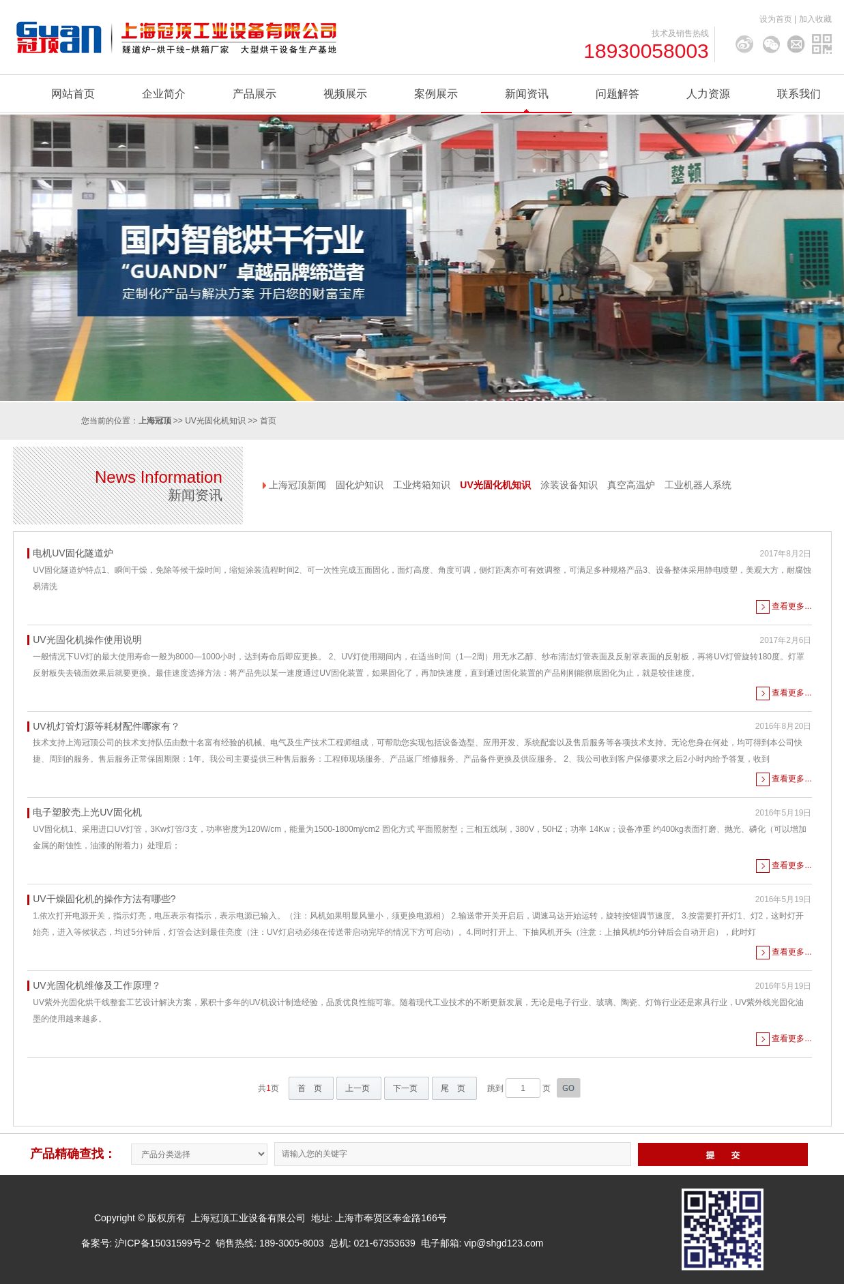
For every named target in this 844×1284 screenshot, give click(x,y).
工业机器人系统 (698, 484)
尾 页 (453, 1088)
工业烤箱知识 (421, 484)
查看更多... (791, 606)
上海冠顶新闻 (297, 484)
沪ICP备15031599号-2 (162, 1243)
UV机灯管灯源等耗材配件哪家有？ (106, 726)
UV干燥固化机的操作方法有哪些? (104, 898)
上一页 (357, 1088)
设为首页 (775, 19)
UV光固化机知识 (215, 420)
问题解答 (617, 94)
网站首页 (73, 94)
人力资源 (708, 94)
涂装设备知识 (569, 484)
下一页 (405, 1088)
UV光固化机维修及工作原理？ (96, 985)
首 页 (309, 1088)
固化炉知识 (359, 484)
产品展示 (254, 94)
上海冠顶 (155, 420)
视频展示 (345, 94)
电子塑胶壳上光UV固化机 (87, 812)
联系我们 (799, 94)
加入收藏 (815, 19)
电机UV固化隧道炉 (73, 553)
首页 (268, 420)
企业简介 (164, 94)
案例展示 (436, 94)
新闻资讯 (527, 94)
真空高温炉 (631, 484)
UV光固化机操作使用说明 (87, 639)
